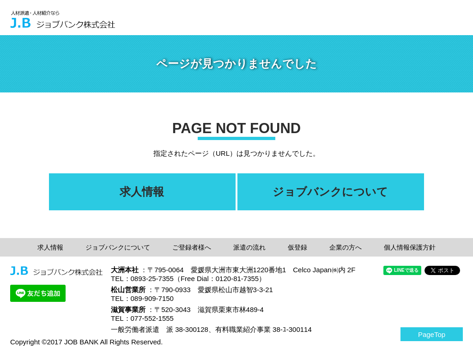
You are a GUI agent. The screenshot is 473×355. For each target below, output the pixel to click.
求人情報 (50, 247)
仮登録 (297, 247)
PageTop (431, 334)
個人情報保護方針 (410, 247)
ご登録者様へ (191, 247)
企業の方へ (345, 247)
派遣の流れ (249, 247)
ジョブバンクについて (117, 247)
